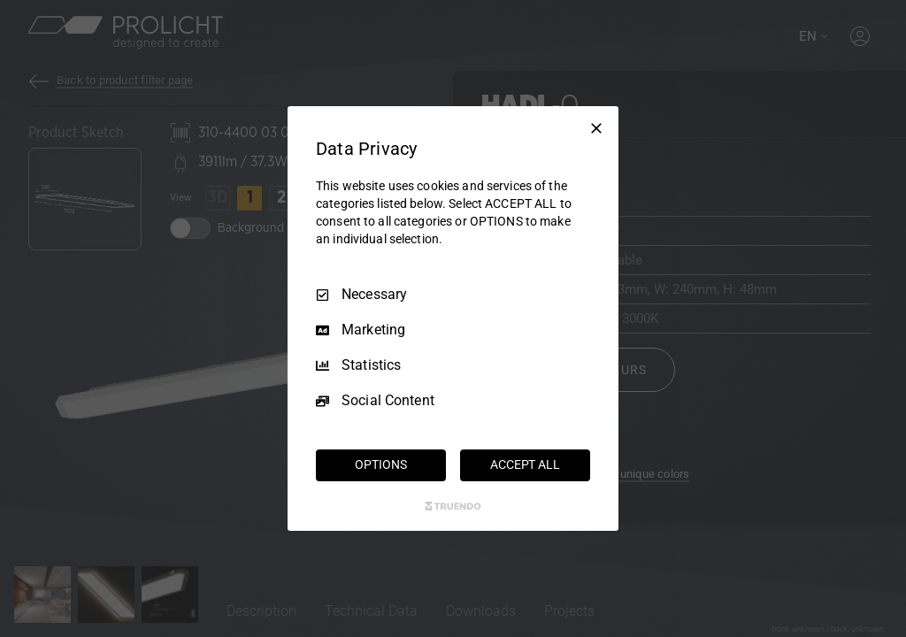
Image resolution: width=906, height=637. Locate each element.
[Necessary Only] (596, 128)
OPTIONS (380, 464)
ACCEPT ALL (525, 464)
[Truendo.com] (453, 506)
